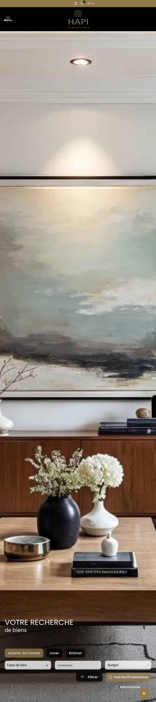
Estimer (75, 666)
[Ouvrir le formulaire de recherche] (89, 690)
